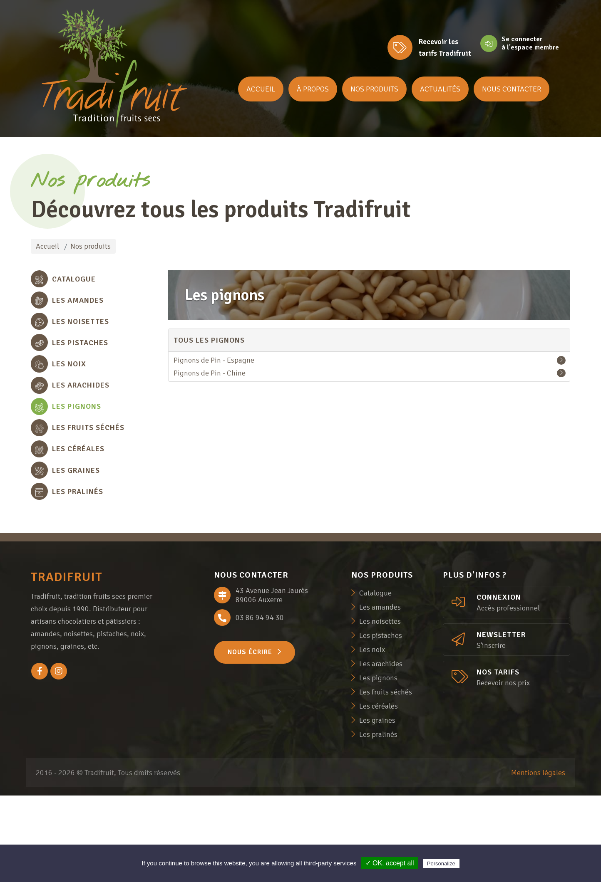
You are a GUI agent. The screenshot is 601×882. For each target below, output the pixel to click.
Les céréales (378, 792)
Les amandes (380, 693)
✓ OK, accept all (389, 863)
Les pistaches (380, 721)
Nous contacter (511, 89)
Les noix (372, 736)
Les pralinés (378, 820)
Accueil (260, 89)
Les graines (377, 806)
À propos (313, 89)
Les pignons (378, 764)
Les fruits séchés (385, 778)
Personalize (441, 863)
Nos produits (374, 89)
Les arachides (380, 750)
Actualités (440, 89)
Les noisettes (380, 707)
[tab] (94, 282)
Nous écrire (254, 738)
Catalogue (375, 679)
